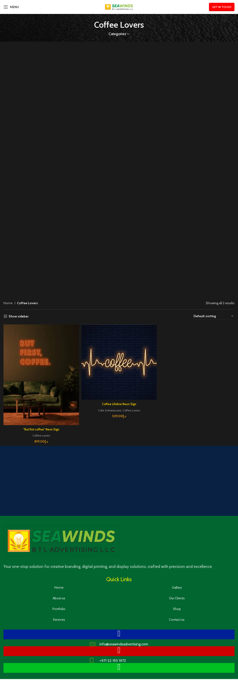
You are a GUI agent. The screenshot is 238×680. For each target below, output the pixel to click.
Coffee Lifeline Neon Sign (119, 402)
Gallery (177, 585)
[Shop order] (214, 316)
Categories (117, 34)
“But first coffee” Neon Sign (40, 427)
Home (8, 303)
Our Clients (177, 596)
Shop (177, 607)
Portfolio (59, 607)
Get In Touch (221, 7)
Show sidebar (19, 316)
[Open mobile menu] (11, 7)
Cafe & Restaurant (108, 408)
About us (59, 596)
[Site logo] (119, 6)
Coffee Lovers (40, 433)
